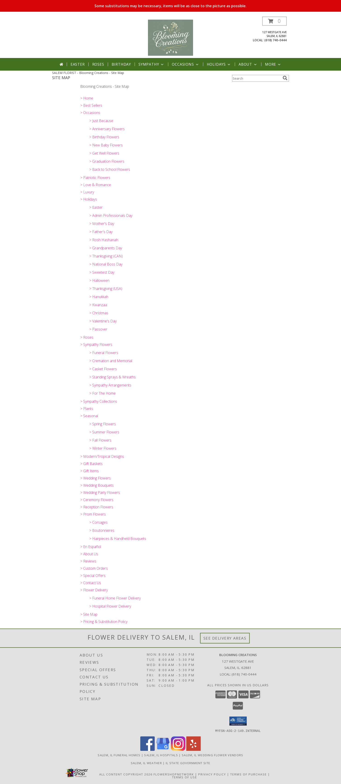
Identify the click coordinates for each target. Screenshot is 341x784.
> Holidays (88, 199)
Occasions (185, 64)
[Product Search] (256, 78)
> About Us (89, 553)
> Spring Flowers (102, 423)
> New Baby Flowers (106, 145)
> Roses (86, 337)
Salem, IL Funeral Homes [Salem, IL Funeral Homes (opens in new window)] (119, 755)
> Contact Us (90, 582)
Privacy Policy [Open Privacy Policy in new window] (212, 774)
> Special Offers (93, 575)
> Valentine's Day (103, 321)
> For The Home (102, 393)
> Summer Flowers (104, 432)
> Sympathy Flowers (96, 344)
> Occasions (90, 112)
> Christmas (98, 312)
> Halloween (99, 280)
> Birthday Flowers (104, 136)
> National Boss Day (105, 264)
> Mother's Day (101, 223)
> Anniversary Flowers (107, 128)
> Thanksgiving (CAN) (106, 256)
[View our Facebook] (147, 749)
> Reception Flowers (96, 506)
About (248, 64)
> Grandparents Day (105, 247)
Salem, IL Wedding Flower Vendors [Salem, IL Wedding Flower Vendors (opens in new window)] (212, 755)
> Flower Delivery (94, 589)
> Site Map (88, 614)
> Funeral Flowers (103, 352)
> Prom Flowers (93, 514)
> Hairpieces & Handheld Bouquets (117, 538)
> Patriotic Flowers (95, 177)
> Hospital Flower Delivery (110, 606)
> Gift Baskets (91, 463)
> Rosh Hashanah (103, 239)
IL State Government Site (188, 763)
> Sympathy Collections (98, 401)
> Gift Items (89, 470)
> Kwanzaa (98, 304)
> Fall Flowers (100, 440)
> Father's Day (101, 231)
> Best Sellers (91, 105)
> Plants (86, 408)
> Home (86, 98)
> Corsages (98, 522)
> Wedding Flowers (95, 478)
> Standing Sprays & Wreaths (112, 377)
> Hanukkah (98, 296)
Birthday (121, 64)
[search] (285, 78)
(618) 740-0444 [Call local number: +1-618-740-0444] (275, 40)
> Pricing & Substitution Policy (103, 621)
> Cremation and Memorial (110, 360)
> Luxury (87, 192)
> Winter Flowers (102, 448)
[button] (274, 21)
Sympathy (151, 64)
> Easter (96, 207)
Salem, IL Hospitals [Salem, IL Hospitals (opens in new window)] (161, 755)
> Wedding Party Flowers (100, 492)
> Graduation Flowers (106, 161)
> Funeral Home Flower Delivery (115, 598)
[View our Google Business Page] (163, 749)
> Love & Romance (95, 184)
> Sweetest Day (101, 272)
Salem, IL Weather (146, 763)
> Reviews (88, 561)
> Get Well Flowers (104, 153)
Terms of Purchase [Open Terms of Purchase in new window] (248, 774)
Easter (78, 64)
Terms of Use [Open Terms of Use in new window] (184, 777)
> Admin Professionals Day (110, 215)
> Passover (98, 329)
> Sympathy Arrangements (110, 385)
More (273, 64)
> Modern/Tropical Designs (102, 456)
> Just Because (101, 120)
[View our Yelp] (193, 749)
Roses (98, 64)
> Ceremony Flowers (96, 499)
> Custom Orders (94, 568)
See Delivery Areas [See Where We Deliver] (225, 638)
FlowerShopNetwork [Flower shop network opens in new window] (174, 774)
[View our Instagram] (178, 749)
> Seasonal (89, 415)
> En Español (90, 546)
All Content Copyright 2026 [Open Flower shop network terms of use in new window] (125, 774)
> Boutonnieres (101, 530)
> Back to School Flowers (109, 169)
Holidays (219, 64)
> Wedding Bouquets (97, 485)
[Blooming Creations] (170, 37)
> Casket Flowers (103, 368)
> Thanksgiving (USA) (105, 288)
